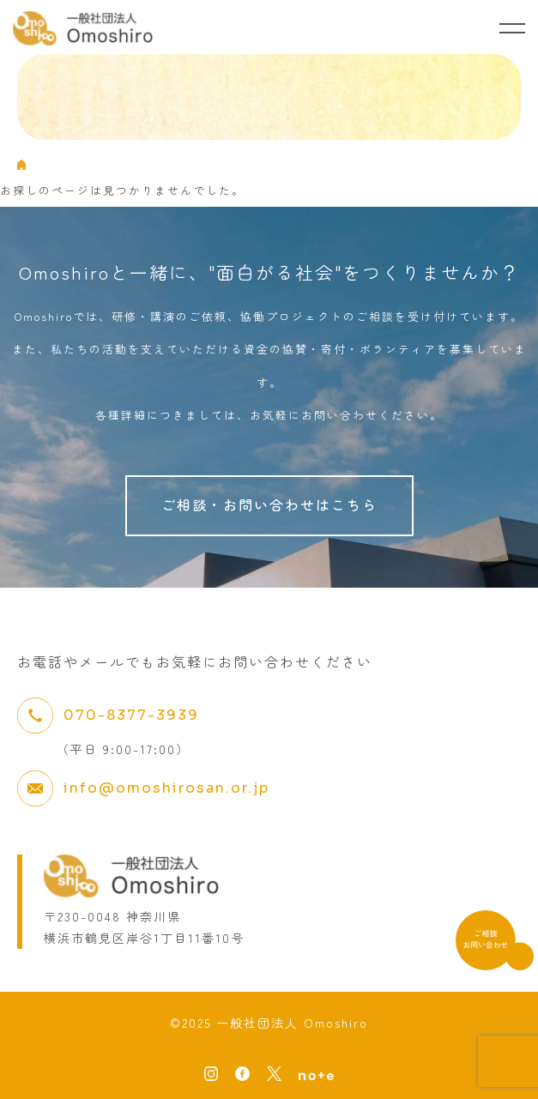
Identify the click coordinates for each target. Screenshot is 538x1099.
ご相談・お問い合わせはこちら (269, 504)
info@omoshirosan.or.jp (166, 788)
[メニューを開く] (512, 28)
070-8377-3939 (131, 715)
